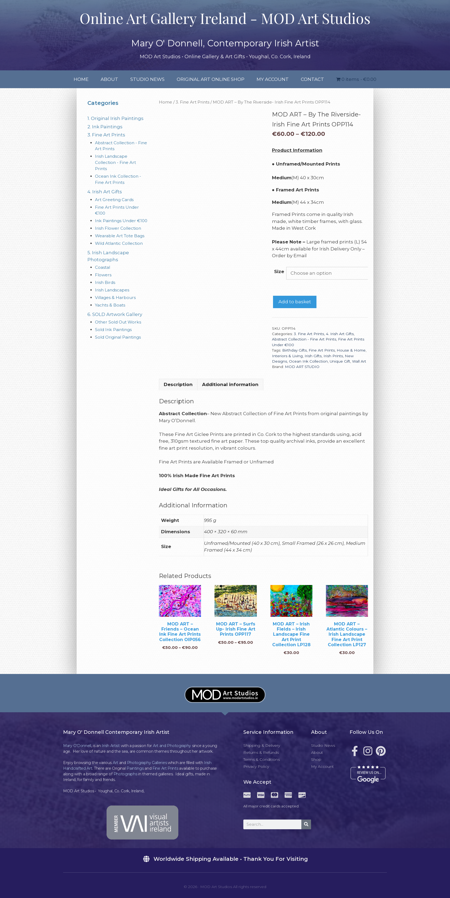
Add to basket (294, 301)
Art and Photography (172, 745)
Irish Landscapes (112, 290)
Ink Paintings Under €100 (121, 220)
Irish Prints (333, 356)
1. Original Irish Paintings (115, 118)
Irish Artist (111, 745)
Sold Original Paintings (118, 337)
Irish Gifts (313, 356)
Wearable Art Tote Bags (119, 235)
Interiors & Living (287, 356)
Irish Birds (105, 282)
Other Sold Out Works (118, 322)
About (109, 79)
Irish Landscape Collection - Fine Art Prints (115, 162)
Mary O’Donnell (77, 745)
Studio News (147, 79)
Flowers (103, 274)
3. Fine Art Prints (192, 102)
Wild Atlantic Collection (119, 243)
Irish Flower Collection (118, 228)
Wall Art (359, 361)
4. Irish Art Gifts (340, 334)
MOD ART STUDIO (302, 366)
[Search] (306, 824)
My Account (273, 79)
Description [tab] (178, 384)
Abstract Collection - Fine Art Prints (304, 339)
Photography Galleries (147, 762)
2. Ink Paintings (104, 126)
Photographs (125, 774)
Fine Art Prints (322, 350)
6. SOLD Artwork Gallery (114, 314)
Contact (312, 79)
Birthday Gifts (294, 350)
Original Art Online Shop (210, 79)
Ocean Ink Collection (308, 361)
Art (115, 762)
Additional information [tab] (230, 384)
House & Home (351, 350)
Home (81, 79)
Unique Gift (340, 361)
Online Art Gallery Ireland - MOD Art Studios (225, 18)
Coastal (102, 267)
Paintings (135, 768)
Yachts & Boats (110, 305)
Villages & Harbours (115, 297)
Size (279, 271)
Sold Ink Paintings (113, 329)
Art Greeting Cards (114, 199)
